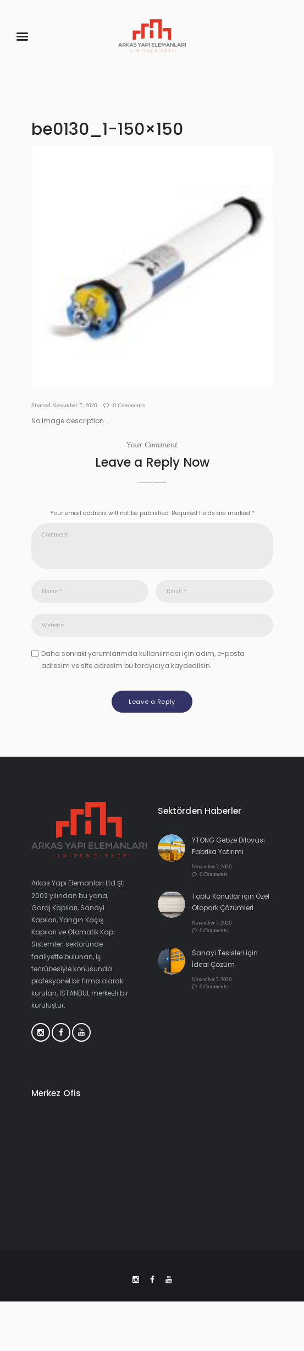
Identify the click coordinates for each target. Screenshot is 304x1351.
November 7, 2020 (74, 405)
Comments (129, 405)
